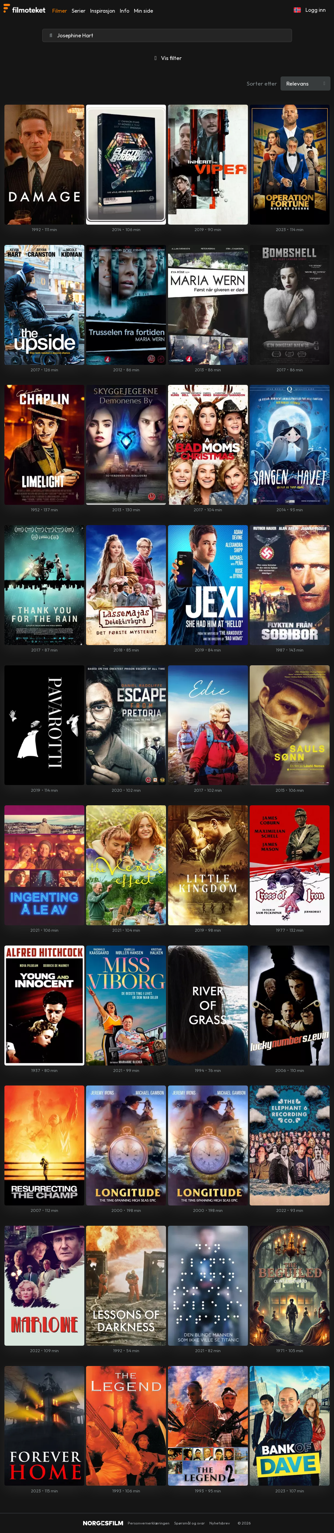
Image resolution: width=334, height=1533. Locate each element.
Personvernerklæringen (148, 1523)
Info (124, 10)
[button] (297, 10)
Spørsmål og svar (189, 1523)
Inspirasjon (102, 10)
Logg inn (316, 9)
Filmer (59, 10)
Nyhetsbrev (219, 1523)
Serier (78, 10)
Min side (143, 10)
